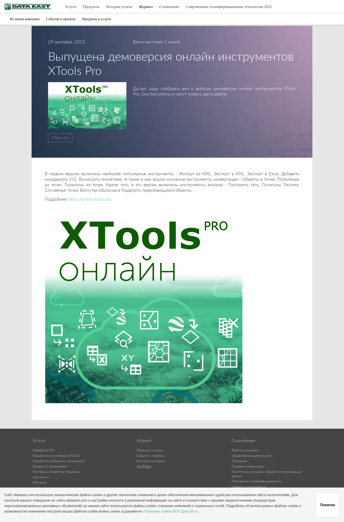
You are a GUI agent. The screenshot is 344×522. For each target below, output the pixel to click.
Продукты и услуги (96, 19)
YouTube (143, 466)
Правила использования (249, 486)
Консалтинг (41, 477)
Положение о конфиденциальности (257, 481)
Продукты (91, 6)
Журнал (146, 6)
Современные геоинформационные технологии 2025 (229, 6)
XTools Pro (60, 137)
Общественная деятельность (252, 455)
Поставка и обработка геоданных (56, 471)
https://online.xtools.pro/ (92, 199)
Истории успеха (119, 6)
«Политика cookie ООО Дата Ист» (170, 511)
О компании (169, 6)
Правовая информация (248, 466)
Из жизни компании (24, 19)
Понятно (327, 505)
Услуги (70, 6)
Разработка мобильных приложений (59, 461)
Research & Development (50, 466)
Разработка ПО (43, 450)
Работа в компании (245, 450)
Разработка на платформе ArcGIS (56, 455)
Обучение (40, 482)
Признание (239, 461)
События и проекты (60, 19)
